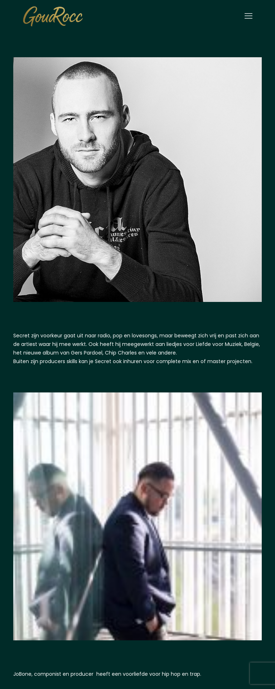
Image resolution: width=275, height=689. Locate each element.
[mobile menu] (248, 16)
